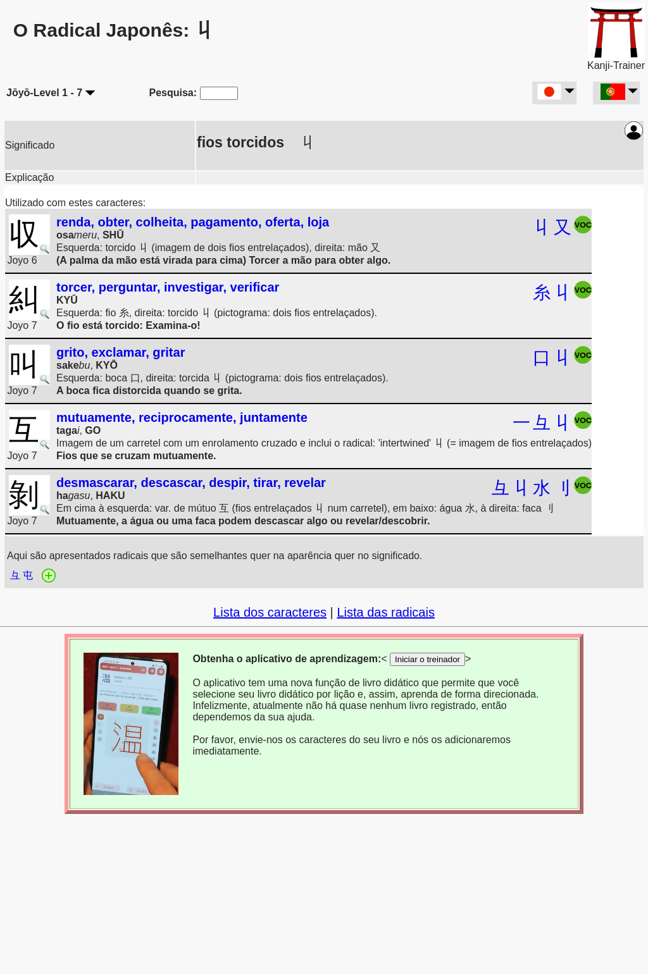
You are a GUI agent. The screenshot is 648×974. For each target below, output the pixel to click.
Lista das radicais (386, 612)
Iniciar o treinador (427, 659)
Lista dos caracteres (270, 612)
